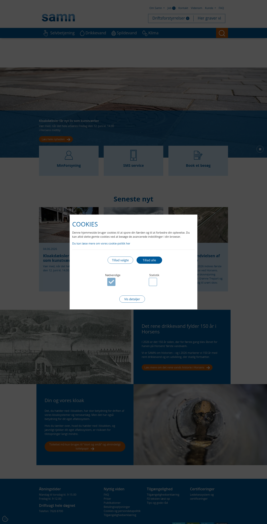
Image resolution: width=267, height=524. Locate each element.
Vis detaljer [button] (132, 299)
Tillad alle (149, 260)
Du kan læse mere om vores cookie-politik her (101, 243)
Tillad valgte (120, 260)
